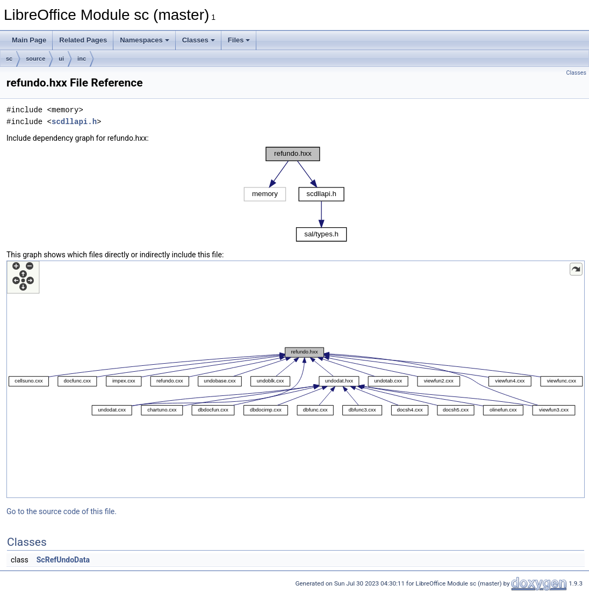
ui (61, 58)
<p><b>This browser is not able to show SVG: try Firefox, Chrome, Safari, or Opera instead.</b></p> (295, 194)
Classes (198, 40)
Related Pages (83, 40)
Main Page (29, 40)
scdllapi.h (74, 122)
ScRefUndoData (63, 559)
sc (9, 58)
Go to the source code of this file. (61, 511)
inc (81, 58)
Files (239, 40)
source (35, 58)
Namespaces (144, 40)
